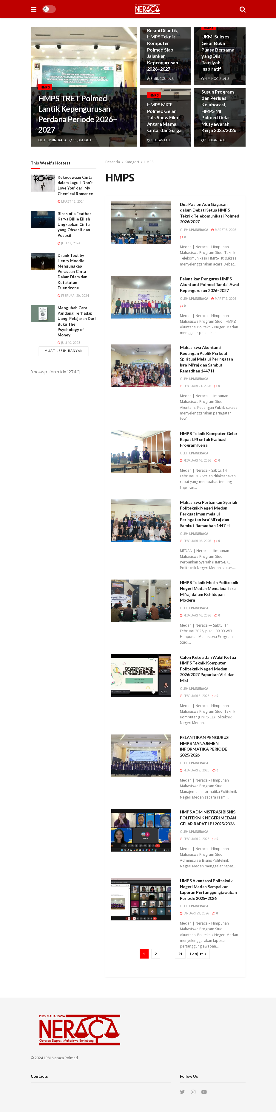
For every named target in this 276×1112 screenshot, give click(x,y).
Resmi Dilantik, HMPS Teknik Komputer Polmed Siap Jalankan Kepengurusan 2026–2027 (162, 49)
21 (180, 953)
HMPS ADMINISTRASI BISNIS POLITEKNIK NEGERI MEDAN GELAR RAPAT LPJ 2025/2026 (208, 817)
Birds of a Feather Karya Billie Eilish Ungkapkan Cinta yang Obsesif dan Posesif (74, 224)
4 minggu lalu (215, 79)
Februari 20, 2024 (73, 295)
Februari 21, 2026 (195, 386)
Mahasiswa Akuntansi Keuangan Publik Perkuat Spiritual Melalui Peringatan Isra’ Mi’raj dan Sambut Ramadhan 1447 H (206, 359)
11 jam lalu (80, 140)
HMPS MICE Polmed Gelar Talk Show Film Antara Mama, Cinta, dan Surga (164, 117)
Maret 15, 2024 (71, 201)
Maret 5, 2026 (223, 230)
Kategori (132, 161)
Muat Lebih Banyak (63, 350)
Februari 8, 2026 (194, 696)
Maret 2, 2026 (223, 298)
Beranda (112, 161)
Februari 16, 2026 (195, 460)
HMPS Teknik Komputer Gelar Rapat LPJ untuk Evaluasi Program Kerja (209, 439)
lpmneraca (57, 140)
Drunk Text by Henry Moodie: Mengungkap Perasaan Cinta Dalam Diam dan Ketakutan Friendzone (72, 271)
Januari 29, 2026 (194, 913)
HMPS (45, 87)
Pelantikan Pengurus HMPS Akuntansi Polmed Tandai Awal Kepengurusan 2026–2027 (209, 284)
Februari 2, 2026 (194, 770)
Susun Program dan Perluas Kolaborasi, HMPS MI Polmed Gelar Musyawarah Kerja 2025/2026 (218, 111)
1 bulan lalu (159, 140)
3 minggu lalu (161, 79)
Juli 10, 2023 (69, 343)
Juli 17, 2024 (69, 243)
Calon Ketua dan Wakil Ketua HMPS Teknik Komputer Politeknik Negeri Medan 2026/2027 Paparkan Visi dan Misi (208, 669)
